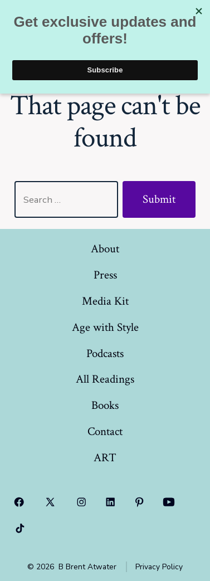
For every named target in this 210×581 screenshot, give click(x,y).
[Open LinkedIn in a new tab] (110, 502)
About (105, 248)
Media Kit (105, 301)
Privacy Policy (159, 567)
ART (105, 457)
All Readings (105, 379)
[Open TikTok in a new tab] (19, 528)
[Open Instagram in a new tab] (82, 502)
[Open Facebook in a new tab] (19, 502)
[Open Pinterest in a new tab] (139, 502)
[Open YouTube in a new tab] (169, 502)
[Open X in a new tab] (50, 502)
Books (105, 405)
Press (105, 274)
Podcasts (105, 353)
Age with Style (105, 327)
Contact (105, 431)
